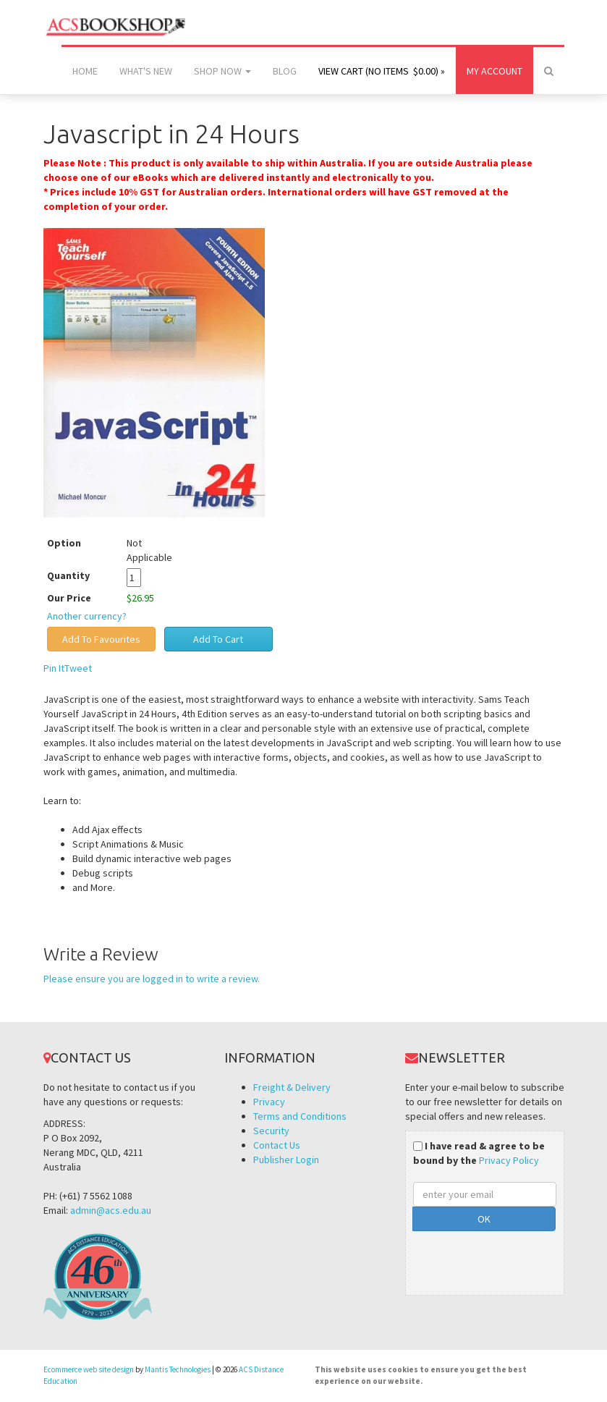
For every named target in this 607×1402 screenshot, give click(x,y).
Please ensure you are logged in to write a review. (151, 978)
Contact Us (276, 1145)
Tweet (78, 668)
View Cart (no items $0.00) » (381, 70)
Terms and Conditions (300, 1116)
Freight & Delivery (292, 1087)
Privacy (269, 1101)
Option (64, 542)
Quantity (79, 575)
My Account (494, 70)
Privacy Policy (509, 1160)
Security (271, 1130)
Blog (285, 70)
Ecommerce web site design (88, 1369)
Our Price (69, 597)
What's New (145, 70)
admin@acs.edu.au (110, 1210)
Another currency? (87, 615)
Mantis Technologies (178, 1369)
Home (85, 70)
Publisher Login (286, 1159)
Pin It (53, 668)
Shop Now (222, 70)
